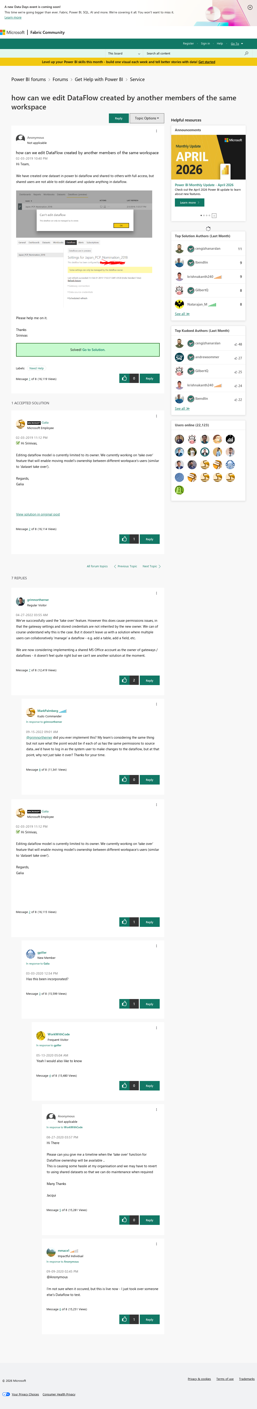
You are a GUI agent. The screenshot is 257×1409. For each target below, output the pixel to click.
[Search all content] (197, 53)
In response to (44, 721)
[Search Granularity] (124, 53)
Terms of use (225, 1379)
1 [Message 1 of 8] (29, 379)
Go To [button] (235, 43)
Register (188, 43)
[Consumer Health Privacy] (59, 1394)
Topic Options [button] (145, 118)
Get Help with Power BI (99, 79)
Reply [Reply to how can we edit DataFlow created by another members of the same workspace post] (149, 378)
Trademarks (247, 1379)
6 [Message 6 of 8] (60, 1309)
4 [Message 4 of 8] (50, 1075)
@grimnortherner (39, 737)
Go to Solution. (93, 349)
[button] (119, 118)
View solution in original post (38, 514)
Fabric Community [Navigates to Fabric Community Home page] (47, 32)
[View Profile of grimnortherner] (38, 599)
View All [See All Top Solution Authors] (182, 313)
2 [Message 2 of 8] (29, 529)
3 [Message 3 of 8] (40, 993)
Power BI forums (28, 79)
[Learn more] (189, 202)
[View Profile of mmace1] (63, 1250)
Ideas (113, 32)
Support (190, 32)
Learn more (13, 17)
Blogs (154, 32)
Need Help (36, 368)
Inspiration (95, 32)
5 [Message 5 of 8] (60, 1210)
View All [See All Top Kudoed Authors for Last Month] (182, 408)
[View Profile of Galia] (45, 422)
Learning (171, 32)
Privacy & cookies (199, 1379)
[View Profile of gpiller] (42, 952)
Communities (133, 32)
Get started (206, 61)
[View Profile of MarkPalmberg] (47, 710)
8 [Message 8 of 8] (40, 769)
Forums (75, 32)
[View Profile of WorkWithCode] (59, 1034)
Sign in (205, 43)
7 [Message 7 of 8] (29, 670)
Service (137, 79)
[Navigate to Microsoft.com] (12, 32)
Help (220, 43)
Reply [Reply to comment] (149, 539)
